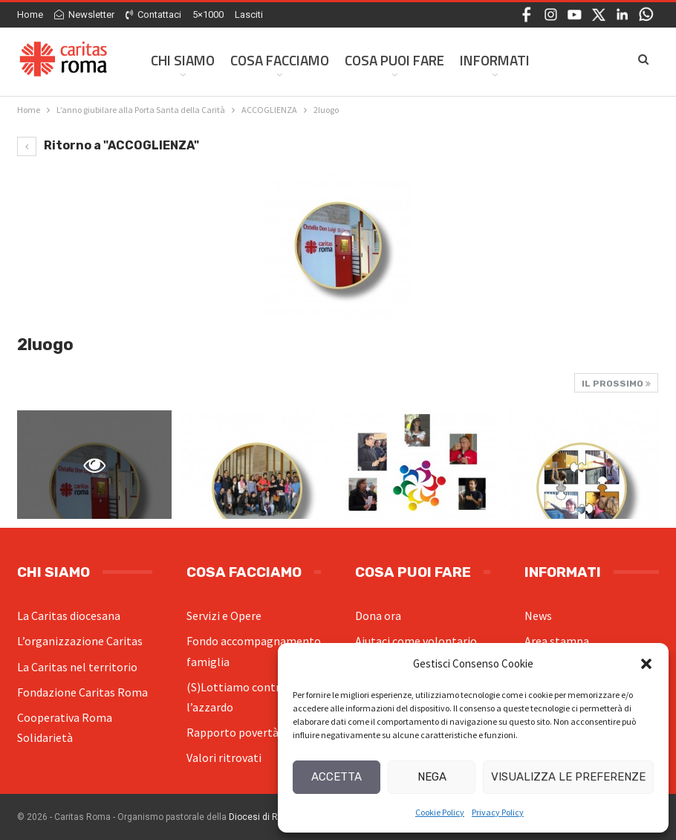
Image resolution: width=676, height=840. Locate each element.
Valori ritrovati (223, 757)
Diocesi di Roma (262, 817)
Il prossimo (616, 383)
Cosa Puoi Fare (394, 60)
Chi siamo (183, 60)
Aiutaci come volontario (416, 640)
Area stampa (556, 640)
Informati (495, 60)
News (538, 615)
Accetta (336, 777)
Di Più (563, 60)
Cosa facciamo (279, 60)
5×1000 (208, 14)
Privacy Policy (498, 812)
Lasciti (249, 14)
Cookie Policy (439, 812)
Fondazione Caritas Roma (82, 692)
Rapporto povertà (232, 732)
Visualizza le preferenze (568, 777)
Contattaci (153, 14)
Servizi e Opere (223, 615)
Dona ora (378, 615)
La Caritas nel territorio (77, 666)
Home (30, 14)
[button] (646, 663)
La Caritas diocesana (68, 615)
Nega (431, 777)
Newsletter (84, 14)
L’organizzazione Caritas (80, 640)
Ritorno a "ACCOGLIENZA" (108, 145)
